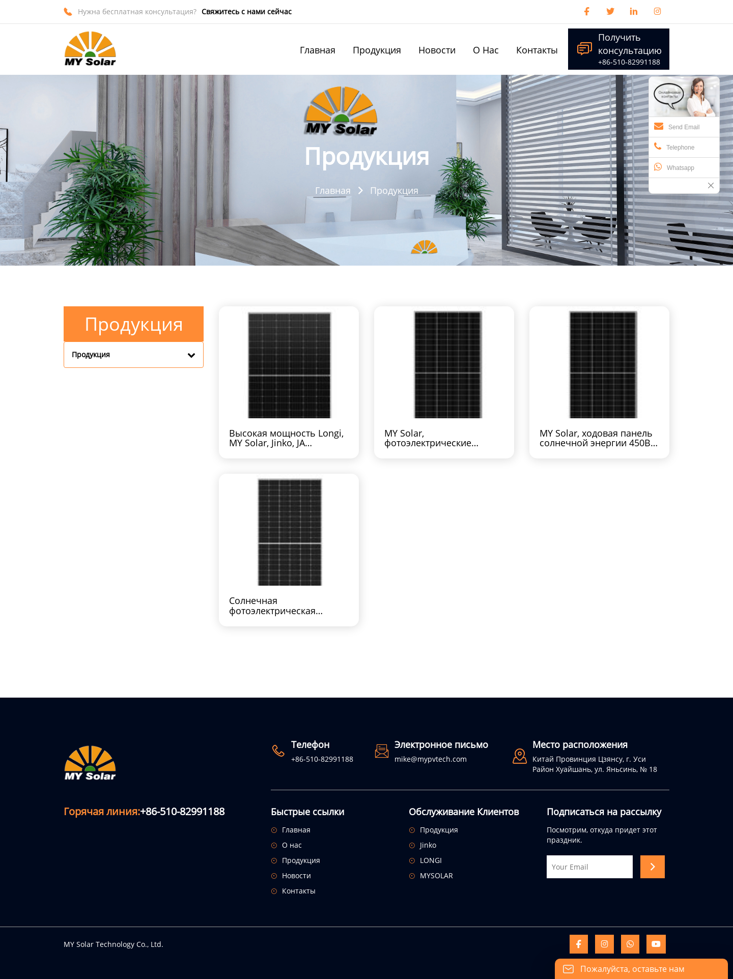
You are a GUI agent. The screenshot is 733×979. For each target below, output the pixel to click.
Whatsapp (674, 166)
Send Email (676, 126)
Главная (333, 190)
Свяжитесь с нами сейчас (247, 11)
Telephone (674, 146)
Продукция (394, 190)
